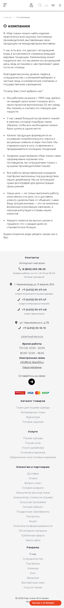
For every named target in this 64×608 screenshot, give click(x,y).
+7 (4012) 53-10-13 (34, 328)
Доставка (33, 473)
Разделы (33, 547)
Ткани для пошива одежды (33, 407)
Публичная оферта (33, 535)
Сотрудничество (33, 558)
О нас (32, 554)
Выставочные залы (33, 582)
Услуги (33, 431)
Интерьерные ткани (33, 412)
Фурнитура (33, 417)
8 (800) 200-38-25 (34, 269)
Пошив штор (33, 443)
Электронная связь (32, 358)
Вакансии (33, 577)
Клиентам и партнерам (32, 467)
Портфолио (33, 563)
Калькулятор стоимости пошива (33, 497)
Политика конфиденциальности (33, 526)
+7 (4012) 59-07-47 (34, 299)
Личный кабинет (33, 506)
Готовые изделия (33, 421)
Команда (32, 568)
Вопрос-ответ (32, 483)
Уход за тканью (33, 587)
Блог (33, 573)
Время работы (32, 343)
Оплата (33, 478)
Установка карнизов (32, 452)
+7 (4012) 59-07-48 (34, 309)
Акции (33, 521)
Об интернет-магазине (33, 530)
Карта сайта (33, 540)
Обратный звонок (32, 336)
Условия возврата (33, 487)
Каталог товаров (33, 401)
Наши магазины (32, 367)
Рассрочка (32, 516)
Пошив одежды (33, 438)
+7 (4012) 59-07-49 (34, 289)
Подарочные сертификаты (33, 511)
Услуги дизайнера (33, 447)
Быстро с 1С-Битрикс (43, 603)
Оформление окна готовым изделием (33, 457)
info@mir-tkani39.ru (32, 362)
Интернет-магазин (32, 263)
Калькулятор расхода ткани (33, 492)
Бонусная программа (33, 502)
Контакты (32, 257)
